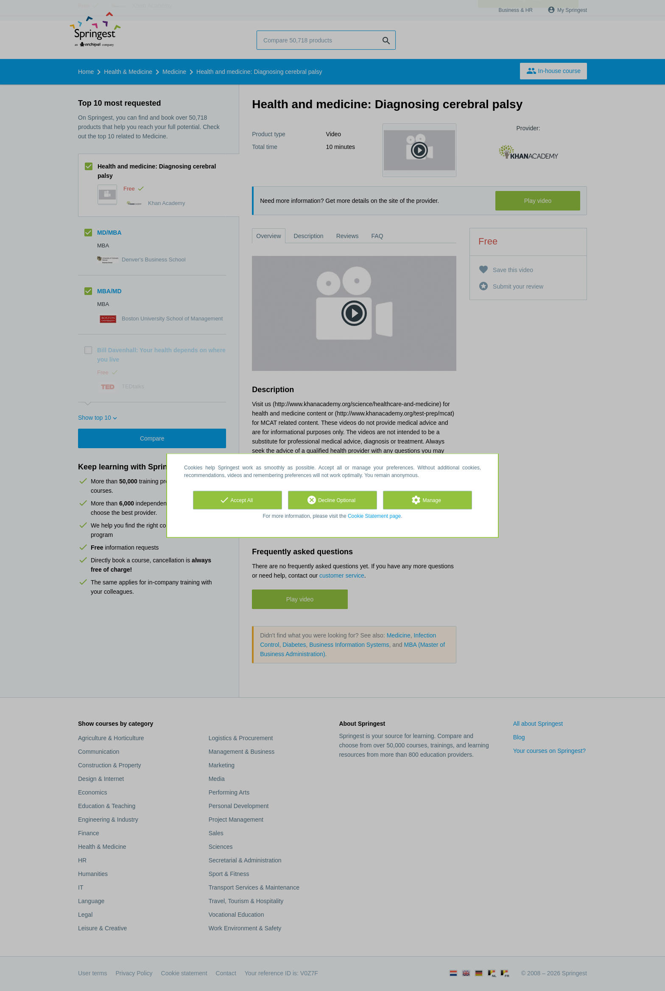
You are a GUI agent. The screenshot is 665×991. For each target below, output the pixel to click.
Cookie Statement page (374, 516)
